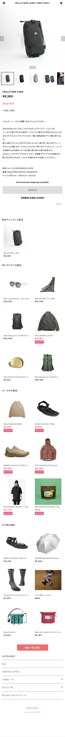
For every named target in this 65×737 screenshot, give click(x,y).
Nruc (4, 664)
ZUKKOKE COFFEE (10, 672)
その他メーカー (8, 679)
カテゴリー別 (7, 687)
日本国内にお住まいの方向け (32, 198)
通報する (59, 204)
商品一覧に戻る (32, 647)
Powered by (32, 712)
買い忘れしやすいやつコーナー (15, 695)
